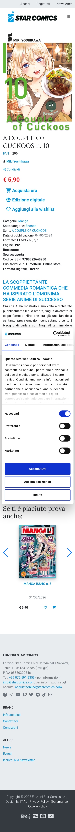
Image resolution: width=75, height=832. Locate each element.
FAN (6, 153)
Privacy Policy (39, 801)
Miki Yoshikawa (17, 161)
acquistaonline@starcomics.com (38, 687)
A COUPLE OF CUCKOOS (29, 231)
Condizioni (10, 727)
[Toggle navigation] (69, 17)
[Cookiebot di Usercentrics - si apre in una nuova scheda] (53, 333)
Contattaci (10, 721)
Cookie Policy (37, 806)
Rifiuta (37, 495)
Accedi (25, 4)
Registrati (43, 4)
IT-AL (23, 801)
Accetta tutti (37, 468)
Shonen (31, 226)
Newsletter (64, 4)
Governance (59, 801)
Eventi (7, 754)
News (7, 747)
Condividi (11, 169)
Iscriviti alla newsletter (19, 760)
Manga (23, 221)
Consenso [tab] (12, 344)
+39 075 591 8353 (22, 677)
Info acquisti (12, 715)
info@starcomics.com (18, 682)
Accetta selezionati (37, 481)
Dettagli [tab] (30, 344)
